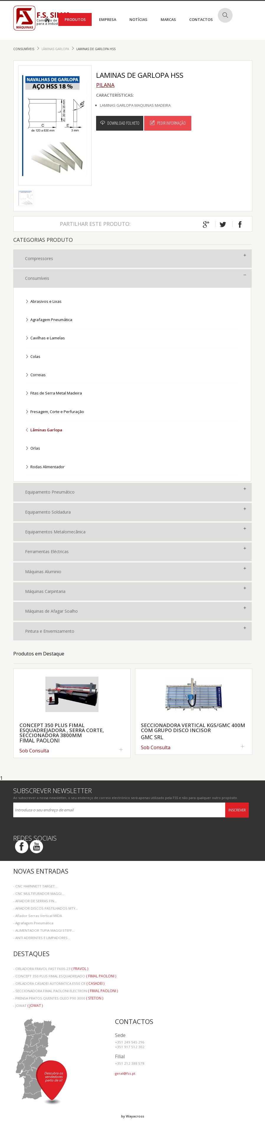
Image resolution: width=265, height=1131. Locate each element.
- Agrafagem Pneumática (33, 923)
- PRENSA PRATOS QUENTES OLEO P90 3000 (58, 998)
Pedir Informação (168, 123)
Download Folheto (119, 123)
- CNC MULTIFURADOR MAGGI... (38, 893)
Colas (32, 357)
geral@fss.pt (125, 1073)
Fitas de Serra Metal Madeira (53, 393)
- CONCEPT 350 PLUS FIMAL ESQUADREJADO (64, 976)
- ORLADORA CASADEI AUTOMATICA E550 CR (58, 983)
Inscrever (237, 810)
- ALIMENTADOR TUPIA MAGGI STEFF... (44, 930)
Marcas (168, 19)
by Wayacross (132, 1116)
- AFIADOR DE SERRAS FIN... (35, 901)
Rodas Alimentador (45, 467)
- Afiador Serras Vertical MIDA (37, 915)
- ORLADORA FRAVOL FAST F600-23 (50, 968)
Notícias (138, 19)
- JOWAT (28, 1005)
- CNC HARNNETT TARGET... (35, 886)
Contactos (201, 19)
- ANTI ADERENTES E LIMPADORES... (41, 938)
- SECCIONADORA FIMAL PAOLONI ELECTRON (65, 990)
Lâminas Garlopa (56, 49)
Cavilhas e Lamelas (45, 338)
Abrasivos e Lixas (43, 302)
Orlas (32, 448)
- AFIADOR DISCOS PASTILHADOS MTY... (45, 908)
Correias (35, 375)
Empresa (107, 19)
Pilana (105, 84)
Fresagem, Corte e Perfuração (54, 412)
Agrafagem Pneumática (48, 320)
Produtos (75, 19)
